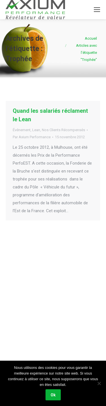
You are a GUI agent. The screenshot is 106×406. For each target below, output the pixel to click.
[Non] (99, 383)
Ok (53, 395)
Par (32, 137)
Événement (22, 130)
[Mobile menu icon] (97, 9)
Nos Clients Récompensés (63, 130)
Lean (36, 130)
